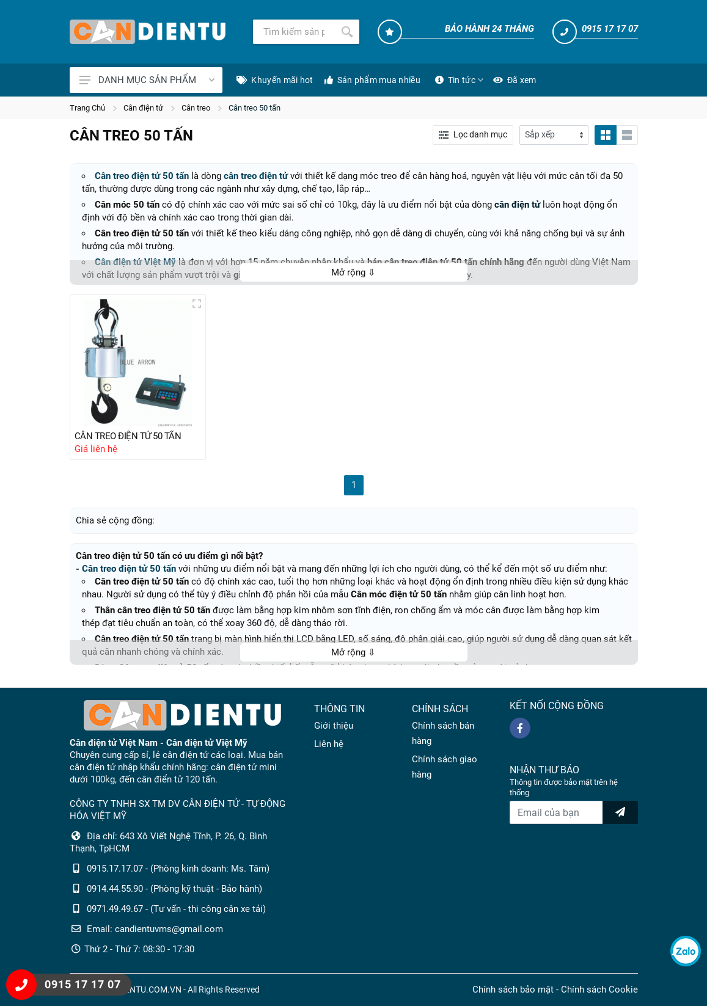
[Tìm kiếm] (294, 32)
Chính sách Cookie (599, 989)
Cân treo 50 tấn (254, 107)
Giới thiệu (333, 725)
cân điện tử (517, 204)
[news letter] (620, 812)
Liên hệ (328, 743)
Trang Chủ (87, 107)
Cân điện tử (143, 107)
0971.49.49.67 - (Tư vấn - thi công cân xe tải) (176, 908)
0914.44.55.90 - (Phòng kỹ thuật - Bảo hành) (174, 888)
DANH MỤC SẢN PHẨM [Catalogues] (146, 80)
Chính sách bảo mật (513, 989)
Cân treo (195, 107)
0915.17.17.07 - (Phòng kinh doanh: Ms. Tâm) (178, 868)
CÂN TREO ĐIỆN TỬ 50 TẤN (128, 436)
